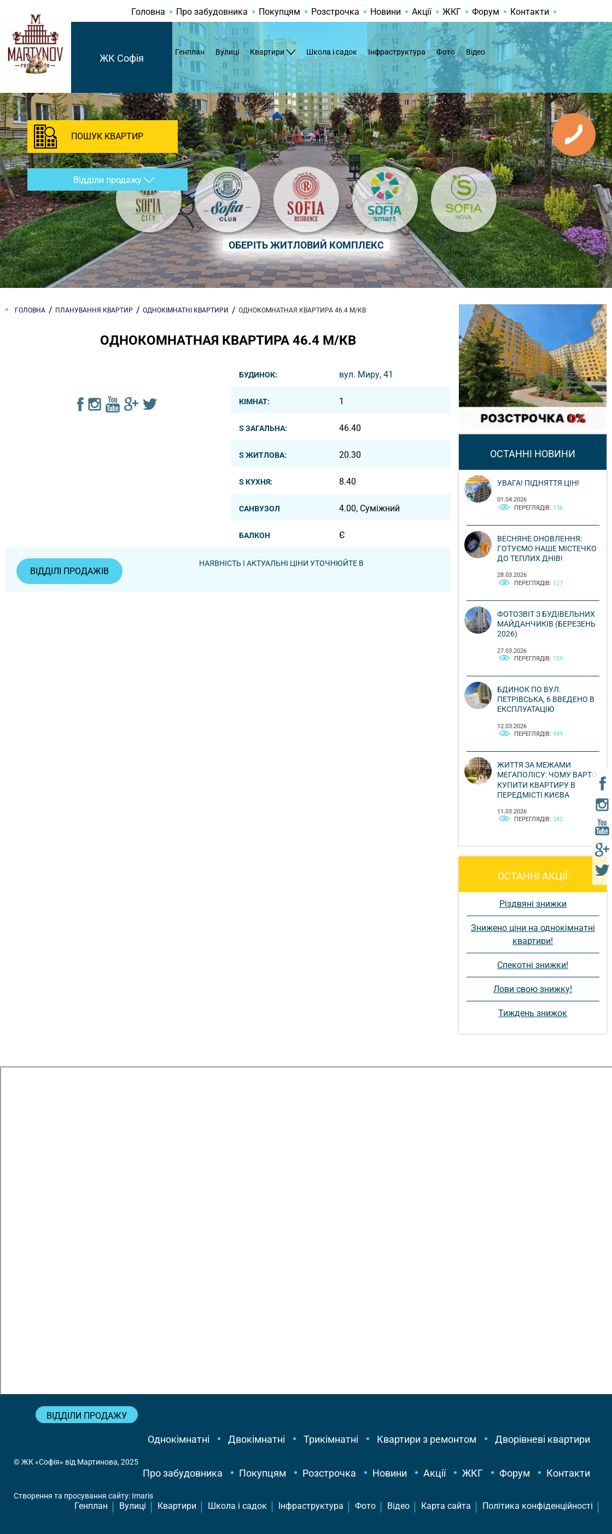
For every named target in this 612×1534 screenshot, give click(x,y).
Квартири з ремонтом (426, 1439)
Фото (445, 52)
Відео (475, 52)
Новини (385, 12)
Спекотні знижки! (532, 965)
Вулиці (227, 52)
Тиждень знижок (532, 1013)
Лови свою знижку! (532, 989)
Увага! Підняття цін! (538, 483)
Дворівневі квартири (542, 1439)
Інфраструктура (397, 52)
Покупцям (279, 12)
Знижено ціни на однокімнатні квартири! (533, 934)
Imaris (142, 1495)
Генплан (190, 52)
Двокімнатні (256, 1439)
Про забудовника (212, 12)
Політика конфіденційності (537, 1506)
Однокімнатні (178, 1439)
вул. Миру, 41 (366, 374)
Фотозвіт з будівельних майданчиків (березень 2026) (546, 624)
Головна (148, 12)
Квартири (267, 52)
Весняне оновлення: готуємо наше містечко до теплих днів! (547, 548)
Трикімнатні (331, 1439)
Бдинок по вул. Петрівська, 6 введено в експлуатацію (545, 699)
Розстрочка (335, 12)
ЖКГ (451, 12)
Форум (485, 12)
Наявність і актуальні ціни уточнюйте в (281, 563)
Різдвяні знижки (533, 904)
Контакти (529, 12)
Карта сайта (446, 1506)
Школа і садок (331, 52)
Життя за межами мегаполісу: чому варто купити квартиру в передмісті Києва (547, 779)
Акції (422, 12)
